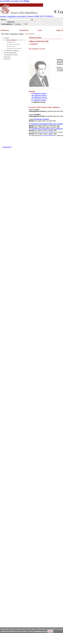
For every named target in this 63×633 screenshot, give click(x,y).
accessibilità (5, 1)
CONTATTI (7, 147)
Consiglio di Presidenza (11, 50)
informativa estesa (39, 631)
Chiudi (50, 631)
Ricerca (3, 19)
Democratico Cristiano (41, 119)
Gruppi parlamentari (10, 52)
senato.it (3, 16)
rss (12, 1)
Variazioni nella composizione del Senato (14, 47)
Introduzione (5, 30)
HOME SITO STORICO (43, 16)
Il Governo (7, 59)
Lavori (40, 30)
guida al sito (19, 1)
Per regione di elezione (13, 44)
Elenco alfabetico (12, 40)
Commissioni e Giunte (11, 54)
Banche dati (10, 21)
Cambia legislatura (6, 24)
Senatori (21, 34)
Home (26, 1)
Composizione (24, 30)
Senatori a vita (11, 42)
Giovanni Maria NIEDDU (47, 132)
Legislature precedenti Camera (20, 16)
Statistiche (7, 57)
